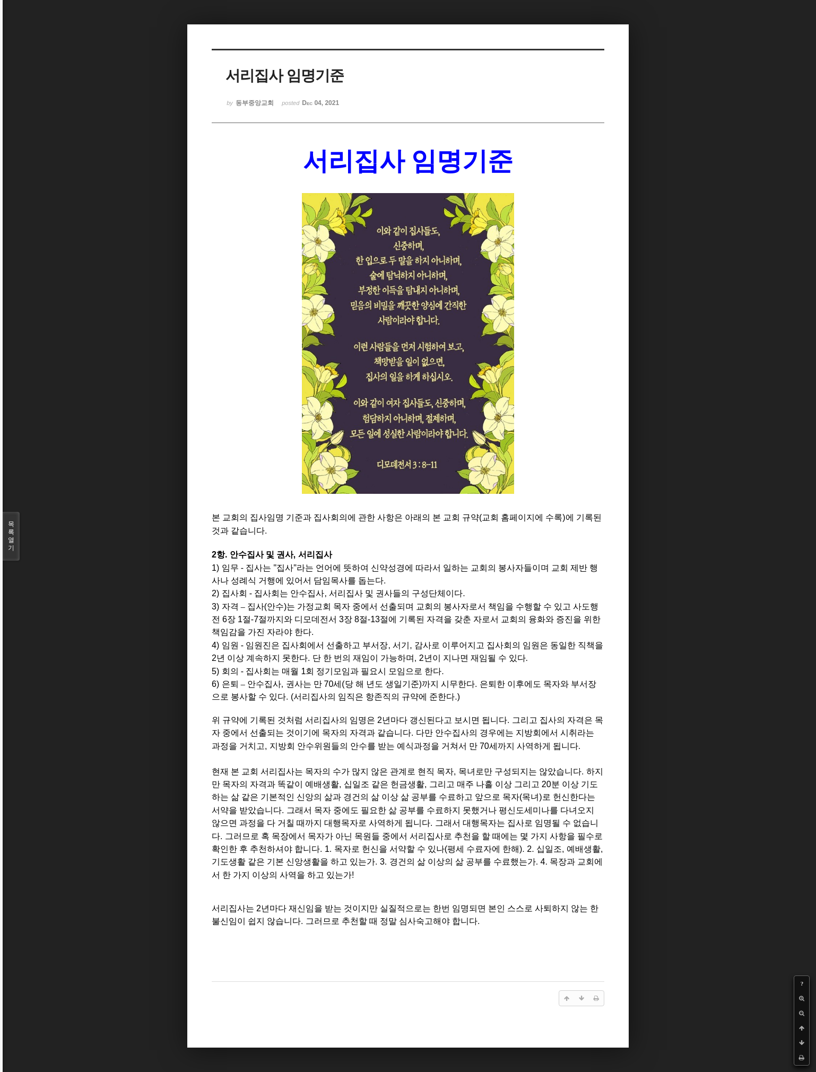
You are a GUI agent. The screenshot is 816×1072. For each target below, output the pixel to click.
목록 (11, 536)
